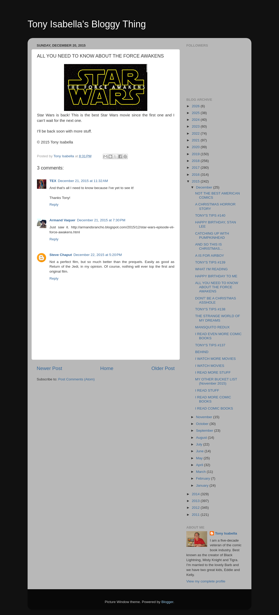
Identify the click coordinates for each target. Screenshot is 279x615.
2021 (196, 140)
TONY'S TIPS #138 (210, 309)
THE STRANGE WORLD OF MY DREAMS (217, 318)
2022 (196, 133)
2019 (196, 154)
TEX (52, 181)
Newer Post (49, 368)
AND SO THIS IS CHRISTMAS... (209, 246)
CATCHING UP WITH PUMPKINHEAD (212, 235)
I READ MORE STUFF (213, 372)
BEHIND (201, 352)
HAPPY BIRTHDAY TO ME (216, 276)
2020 (196, 147)
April (200, 465)
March (201, 472)
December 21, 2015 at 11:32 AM (83, 181)
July (199, 444)
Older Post (163, 368)
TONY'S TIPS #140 (210, 215)
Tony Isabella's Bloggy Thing (87, 24)
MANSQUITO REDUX (212, 327)
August (202, 438)
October (203, 424)
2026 (196, 106)
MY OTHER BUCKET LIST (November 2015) (216, 381)
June (200, 451)
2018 (196, 161)
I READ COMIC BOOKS (214, 408)
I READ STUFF (207, 390)
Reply (54, 204)
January (203, 485)
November (204, 417)
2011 (196, 515)
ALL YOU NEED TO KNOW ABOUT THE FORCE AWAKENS (216, 287)
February (203, 478)
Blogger (167, 602)
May (200, 458)
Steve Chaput (60, 255)
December (204, 187)
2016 (196, 175)
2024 (196, 120)
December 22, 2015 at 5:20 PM (97, 255)
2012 (196, 508)
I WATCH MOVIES (209, 366)
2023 (196, 126)
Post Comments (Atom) (76, 379)
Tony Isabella (226, 533)
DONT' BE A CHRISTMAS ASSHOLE (215, 300)
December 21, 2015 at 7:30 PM (101, 220)
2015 (196, 181)
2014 (196, 494)
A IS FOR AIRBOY (209, 256)
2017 (196, 168)
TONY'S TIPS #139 (210, 262)
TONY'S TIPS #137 (210, 345)
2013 (196, 501)
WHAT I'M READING (211, 269)
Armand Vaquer (62, 220)
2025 (196, 113)
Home (106, 368)
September (205, 430)
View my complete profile (205, 581)
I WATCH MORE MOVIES (215, 359)
